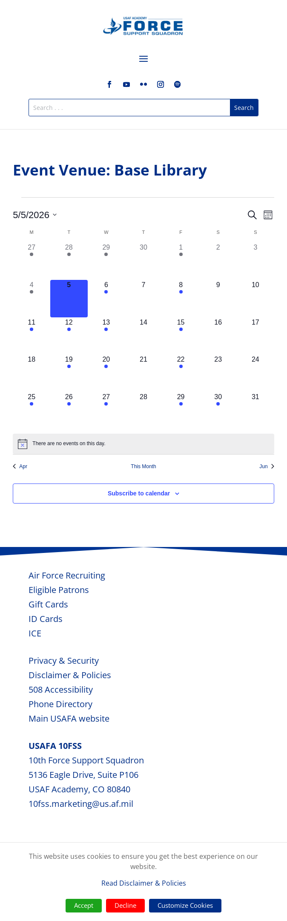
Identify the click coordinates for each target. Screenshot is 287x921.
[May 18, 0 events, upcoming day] (31, 373)
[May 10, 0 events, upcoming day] (255, 298)
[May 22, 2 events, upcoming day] (181, 373)
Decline (125, 905)
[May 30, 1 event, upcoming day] (218, 410)
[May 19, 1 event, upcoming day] (69, 373)
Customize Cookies (185, 905)
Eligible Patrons (59, 590)
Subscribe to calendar (139, 493)
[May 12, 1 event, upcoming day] (69, 336)
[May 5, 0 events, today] (69, 298)
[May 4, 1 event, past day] (31, 298)
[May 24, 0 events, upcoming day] (255, 373)
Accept (83, 905)
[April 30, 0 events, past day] (143, 261)
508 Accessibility (61, 689)
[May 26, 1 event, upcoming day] (69, 410)
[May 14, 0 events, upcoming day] (143, 336)
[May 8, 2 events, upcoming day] (181, 298)
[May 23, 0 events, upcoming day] (218, 373)
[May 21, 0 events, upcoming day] (143, 373)
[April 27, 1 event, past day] (31, 261)
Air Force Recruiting (67, 575)
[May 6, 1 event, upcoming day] (106, 298)
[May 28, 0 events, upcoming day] (143, 410)
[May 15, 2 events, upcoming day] (181, 336)
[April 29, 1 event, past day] (106, 261)
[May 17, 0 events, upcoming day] (255, 336)
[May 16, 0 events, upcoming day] (218, 336)
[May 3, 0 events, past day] (255, 261)
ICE (35, 633)
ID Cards (46, 619)
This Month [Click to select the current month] (143, 466)
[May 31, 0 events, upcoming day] (255, 410)
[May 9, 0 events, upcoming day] (218, 298)
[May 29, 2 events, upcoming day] (181, 410)
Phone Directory (60, 704)
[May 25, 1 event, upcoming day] (31, 410)
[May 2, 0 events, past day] (218, 261)
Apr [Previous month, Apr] (20, 466)
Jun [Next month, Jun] (266, 466)
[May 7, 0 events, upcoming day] (143, 298)
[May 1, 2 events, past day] (181, 261)
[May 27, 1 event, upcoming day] (106, 410)
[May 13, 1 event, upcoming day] (106, 336)
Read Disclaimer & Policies (143, 883)
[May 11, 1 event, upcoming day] (31, 336)
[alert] (143, 444)
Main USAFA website (69, 718)
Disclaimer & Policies (70, 675)
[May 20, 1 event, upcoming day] (106, 373)
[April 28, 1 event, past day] (69, 261)
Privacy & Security (64, 660)
